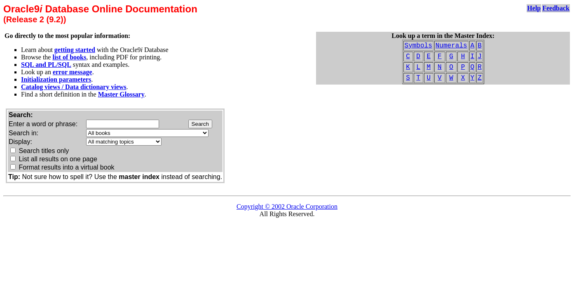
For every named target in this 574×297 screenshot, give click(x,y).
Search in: (23, 133)
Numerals (451, 46)
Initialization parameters (56, 79)
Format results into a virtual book (66, 167)
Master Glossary (121, 94)
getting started (74, 49)
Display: (20, 141)
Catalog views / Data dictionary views (74, 86)
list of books (69, 57)
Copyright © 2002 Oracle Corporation (287, 206)
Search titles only (44, 150)
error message (72, 71)
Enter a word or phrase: (43, 123)
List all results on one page (58, 159)
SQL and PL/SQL (46, 64)
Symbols (418, 46)
